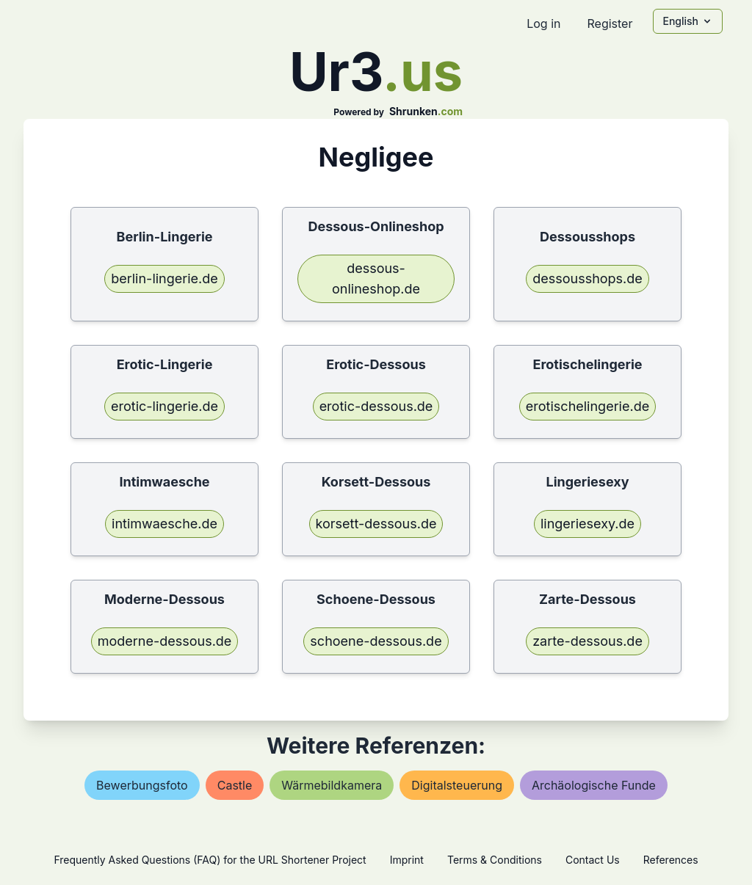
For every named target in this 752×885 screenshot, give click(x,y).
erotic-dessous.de (376, 406)
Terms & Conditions (494, 859)
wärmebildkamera (331, 785)
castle (235, 785)
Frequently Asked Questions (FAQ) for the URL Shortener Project (210, 859)
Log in (543, 23)
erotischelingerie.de (587, 406)
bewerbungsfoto (142, 785)
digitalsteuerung (456, 785)
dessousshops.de (587, 278)
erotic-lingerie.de (164, 406)
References (670, 859)
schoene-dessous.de (375, 641)
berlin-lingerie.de (164, 278)
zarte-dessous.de (587, 641)
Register (609, 23)
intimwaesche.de (164, 523)
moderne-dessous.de (165, 641)
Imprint (407, 859)
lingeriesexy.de (587, 523)
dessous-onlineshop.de (376, 278)
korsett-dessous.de (376, 523)
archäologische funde (594, 785)
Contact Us (592, 859)
